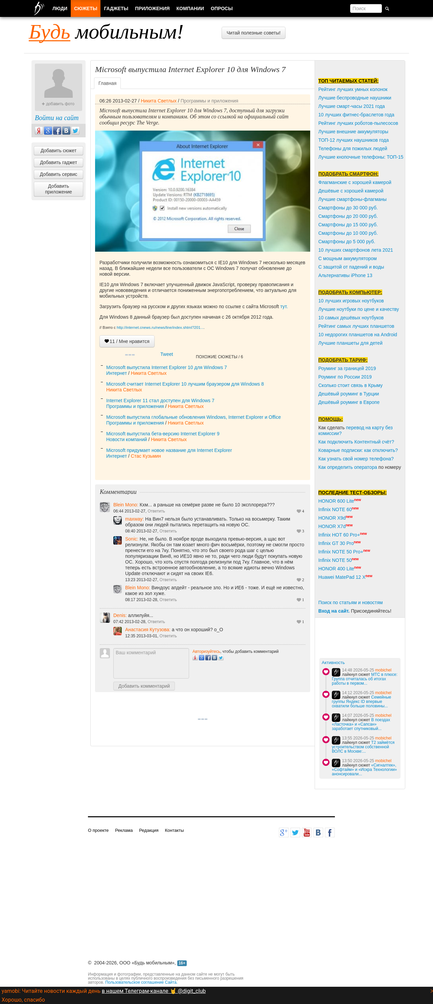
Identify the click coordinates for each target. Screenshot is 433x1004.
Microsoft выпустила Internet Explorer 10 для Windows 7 (166, 367)
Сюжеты (85, 8)
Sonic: (131, 539)
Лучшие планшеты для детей (350, 343)
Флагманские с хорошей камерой (354, 182)
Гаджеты (116, 8)
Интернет (116, 373)
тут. (283, 306)
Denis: (120, 615)
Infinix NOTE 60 (335, 509)
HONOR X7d (332, 526)
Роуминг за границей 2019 (347, 368)
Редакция (148, 830)
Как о (324, 467)
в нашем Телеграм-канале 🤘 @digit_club (154, 991)
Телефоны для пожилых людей (352, 148)
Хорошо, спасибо (23, 1000)
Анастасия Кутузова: (147, 629)
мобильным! (106, 31)
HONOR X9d (332, 518)
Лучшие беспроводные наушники (354, 97)
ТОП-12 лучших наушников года (353, 140)
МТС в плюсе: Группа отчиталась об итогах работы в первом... (364, 679)
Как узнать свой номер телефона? (356, 458)
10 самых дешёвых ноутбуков (351, 317)
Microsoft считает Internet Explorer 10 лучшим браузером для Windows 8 (185, 384)
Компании (190, 8)
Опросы (222, 8)
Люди (59, 8)
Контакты (174, 830)
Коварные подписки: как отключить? (358, 450)
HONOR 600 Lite (336, 501)
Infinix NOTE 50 (335, 560)
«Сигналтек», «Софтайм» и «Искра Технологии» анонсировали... (364, 769)
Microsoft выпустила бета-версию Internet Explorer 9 (163, 433)
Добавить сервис (58, 174)
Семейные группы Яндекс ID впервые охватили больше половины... (361, 701)
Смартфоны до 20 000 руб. (348, 216)
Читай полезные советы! (253, 33)
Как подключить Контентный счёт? (356, 441)
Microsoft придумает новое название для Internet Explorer (169, 450)
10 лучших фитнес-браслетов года (356, 114)
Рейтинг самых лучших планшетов (356, 326)
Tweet (166, 354)
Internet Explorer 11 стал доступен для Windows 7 (160, 400)
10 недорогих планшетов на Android (357, 334)
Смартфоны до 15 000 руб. (348, 224)
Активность (333, 662)
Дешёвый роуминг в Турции (348, 393)
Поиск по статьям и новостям (350, 602)
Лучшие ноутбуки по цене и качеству (358, 309)
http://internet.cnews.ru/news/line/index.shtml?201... (160, 327)
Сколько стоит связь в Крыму (350, 385)
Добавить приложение (58, 189)
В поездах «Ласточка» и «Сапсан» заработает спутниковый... (361, 724)
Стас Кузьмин (146, 456)
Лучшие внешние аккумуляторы (353, 131)
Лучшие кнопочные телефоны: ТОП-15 (360, 157)
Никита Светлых (159, 101)
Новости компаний (126, 439)
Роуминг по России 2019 (345, 377)
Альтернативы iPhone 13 (345, 275)
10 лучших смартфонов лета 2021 (355, 250)
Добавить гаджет (58, 162)
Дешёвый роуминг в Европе (349, 402)
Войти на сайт (56, 117)
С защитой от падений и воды (351, 267)
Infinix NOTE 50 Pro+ (340, 551)
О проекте (98, 830)
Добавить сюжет (58, 150)
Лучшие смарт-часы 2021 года (351, 106)
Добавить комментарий (144, 686)
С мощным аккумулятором (347, 258)
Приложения (152, 8)
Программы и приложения (209, 101)
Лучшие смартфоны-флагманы (352, 199)
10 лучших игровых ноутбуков (351, 300)
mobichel (383, 670)
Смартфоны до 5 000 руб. (346, 241)
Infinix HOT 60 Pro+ (339, 535)
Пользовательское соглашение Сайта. (141, 982)
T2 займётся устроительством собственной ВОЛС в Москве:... (363, 747)
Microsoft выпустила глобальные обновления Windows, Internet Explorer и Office (193, 417)
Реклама (124, 830)
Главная (107, 83)
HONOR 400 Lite (336, 568)
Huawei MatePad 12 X (341, 577)
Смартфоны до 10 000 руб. (348, 233)
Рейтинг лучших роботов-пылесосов (358, 123)
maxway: (134, 519)
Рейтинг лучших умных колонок (352, 89)
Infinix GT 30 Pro (336, 543)
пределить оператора (353, 467)
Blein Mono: (126, 504)
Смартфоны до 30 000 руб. (348, 207)
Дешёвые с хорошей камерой (350, 190)
